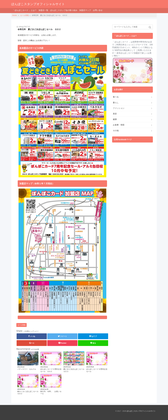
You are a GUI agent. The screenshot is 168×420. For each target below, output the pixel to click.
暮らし (116, 103)
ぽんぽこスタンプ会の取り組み (63, 10)
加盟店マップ (85, 10)
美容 (115, 114)
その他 (116, 131)
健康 (115, 119)
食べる (116, 97)
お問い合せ (98, 10)
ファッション (118, 108)
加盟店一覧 (43, 10)
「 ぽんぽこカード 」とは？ (24, 10)
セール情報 (21, 325)
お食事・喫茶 (118, 125)
